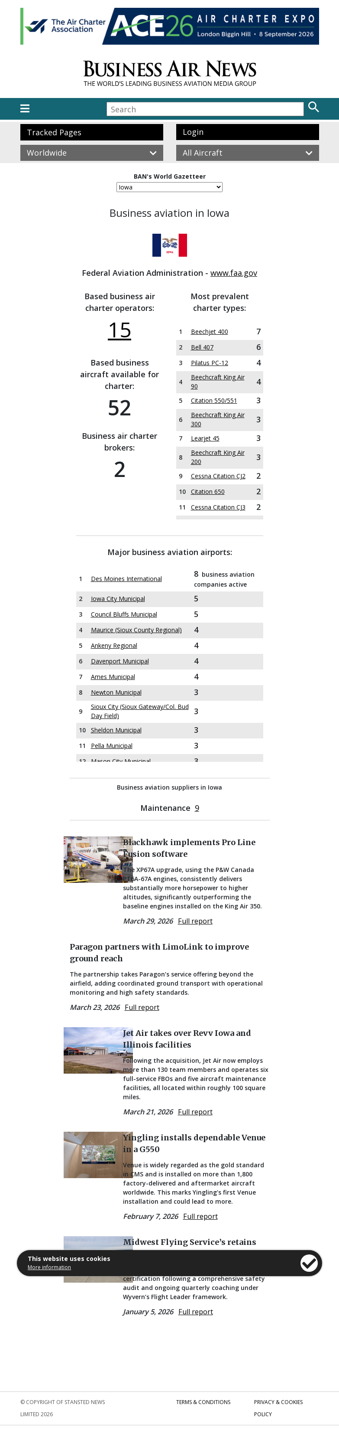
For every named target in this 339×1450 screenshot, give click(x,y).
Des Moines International (126, 579)
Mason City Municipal (121, 761)
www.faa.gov (233, 273)
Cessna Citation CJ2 (218, 476)
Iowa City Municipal (118, 598)
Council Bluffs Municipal (124, 614)
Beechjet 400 (209, 331)
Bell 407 (202, 347)
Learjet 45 (205, 438)
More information (49, 1267)
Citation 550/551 (214, 400)
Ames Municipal (113, 677)
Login (193, 132)
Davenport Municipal (120, 661)
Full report (195, 921)
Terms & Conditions (203, 1402)
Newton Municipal (116, 692)
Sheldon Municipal (116, 730)
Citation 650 (208, 491)
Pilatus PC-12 (209, 363)
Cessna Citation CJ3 (218, 507)
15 (119, 329)
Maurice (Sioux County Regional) (136, 630)
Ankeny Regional (114, 645)
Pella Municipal (111, 745)
